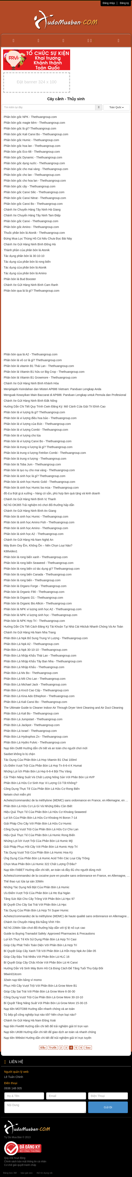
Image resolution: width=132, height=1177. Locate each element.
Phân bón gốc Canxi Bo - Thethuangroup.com (33, 203)
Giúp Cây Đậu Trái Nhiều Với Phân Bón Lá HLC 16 (37, 956)
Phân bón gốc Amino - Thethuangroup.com (31, 227)
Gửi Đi (108, 1107)
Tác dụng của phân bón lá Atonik (25, 267)
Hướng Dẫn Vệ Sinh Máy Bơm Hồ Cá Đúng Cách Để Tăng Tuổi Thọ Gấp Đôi (53, 968)
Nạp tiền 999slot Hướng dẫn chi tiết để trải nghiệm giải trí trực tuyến (47, 1037)
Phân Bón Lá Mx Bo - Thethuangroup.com (31, 673)
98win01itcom (13, 974)
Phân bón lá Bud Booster (20, 279)
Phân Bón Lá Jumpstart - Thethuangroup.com (33, 719)
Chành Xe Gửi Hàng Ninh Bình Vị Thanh (30, 499)
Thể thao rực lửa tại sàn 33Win (24, 881)
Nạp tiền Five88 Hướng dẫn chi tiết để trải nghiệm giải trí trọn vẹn (46, 1026)
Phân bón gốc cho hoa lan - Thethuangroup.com (35, 180)
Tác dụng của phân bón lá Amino (25, 273)
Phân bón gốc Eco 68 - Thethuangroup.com (32, 151)
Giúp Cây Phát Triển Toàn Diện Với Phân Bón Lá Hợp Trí (40, 945)
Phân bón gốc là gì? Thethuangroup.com (30, 128)
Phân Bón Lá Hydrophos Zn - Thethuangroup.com (36, 736)
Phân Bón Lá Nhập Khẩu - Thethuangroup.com (34, 667)
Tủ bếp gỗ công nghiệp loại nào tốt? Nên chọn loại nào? (40, 1014)
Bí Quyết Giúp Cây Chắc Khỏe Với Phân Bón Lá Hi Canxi (41, 962)
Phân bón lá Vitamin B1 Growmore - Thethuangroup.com (40, 377)
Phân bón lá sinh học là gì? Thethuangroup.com (34, 476)
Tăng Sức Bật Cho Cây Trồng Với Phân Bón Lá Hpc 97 (39, 898)
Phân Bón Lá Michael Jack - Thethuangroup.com (35, 684)
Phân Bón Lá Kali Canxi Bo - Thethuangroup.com (35, 702)
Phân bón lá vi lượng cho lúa (22, 435)
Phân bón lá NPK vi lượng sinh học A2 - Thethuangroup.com (43, 609)
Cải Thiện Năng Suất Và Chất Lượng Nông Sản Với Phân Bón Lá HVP (49, 777)
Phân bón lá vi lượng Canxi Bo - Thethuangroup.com (38, 441)
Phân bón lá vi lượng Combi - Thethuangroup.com (36, 429)
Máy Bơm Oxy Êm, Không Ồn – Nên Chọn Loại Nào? (38, 545)
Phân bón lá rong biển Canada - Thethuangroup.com (38, 574)
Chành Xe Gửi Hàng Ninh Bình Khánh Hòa (31, 383)
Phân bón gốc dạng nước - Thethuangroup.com (34, 163)
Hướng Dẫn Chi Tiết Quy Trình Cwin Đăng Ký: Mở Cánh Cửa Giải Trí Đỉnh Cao (55, 406)
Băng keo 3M (10, 1173)
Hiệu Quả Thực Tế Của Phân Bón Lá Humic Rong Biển (39, 835)
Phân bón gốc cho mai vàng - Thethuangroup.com (36, 169)
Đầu (43, 1047)
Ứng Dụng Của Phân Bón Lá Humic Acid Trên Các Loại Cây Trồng (47, 858)
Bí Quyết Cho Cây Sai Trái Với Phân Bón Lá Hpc (35, 904)
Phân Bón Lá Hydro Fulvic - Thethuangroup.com (35, 742)
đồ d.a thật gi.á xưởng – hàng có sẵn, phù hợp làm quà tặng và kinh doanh (52, 493)
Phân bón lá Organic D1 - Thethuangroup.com (33, 597)
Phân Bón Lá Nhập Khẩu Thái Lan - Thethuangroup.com (40, 655)
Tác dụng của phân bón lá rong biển (27, 261)
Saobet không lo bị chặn (19, 754)
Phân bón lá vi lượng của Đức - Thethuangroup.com (37, 423)
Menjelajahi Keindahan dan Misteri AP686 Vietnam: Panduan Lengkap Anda (52, 389)
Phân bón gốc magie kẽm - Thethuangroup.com (34, 122)
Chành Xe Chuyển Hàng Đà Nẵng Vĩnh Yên (32, 922)
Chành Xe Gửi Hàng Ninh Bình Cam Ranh (31, 284)
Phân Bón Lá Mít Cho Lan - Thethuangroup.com (35, 678)
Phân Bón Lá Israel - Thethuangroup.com (30, 730)
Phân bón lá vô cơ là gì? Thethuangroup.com (33, 360)
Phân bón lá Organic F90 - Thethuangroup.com (34, 591)
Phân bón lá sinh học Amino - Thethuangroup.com (36, 528)
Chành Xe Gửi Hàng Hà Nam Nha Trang (30, 632)
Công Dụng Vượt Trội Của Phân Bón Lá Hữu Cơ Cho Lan (41, 829)
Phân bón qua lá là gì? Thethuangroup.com (31, 290)
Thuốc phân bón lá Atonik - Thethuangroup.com (34, 232)
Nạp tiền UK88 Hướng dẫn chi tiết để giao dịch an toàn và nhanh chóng (50, 1032)
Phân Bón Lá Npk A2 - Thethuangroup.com (31, 644)
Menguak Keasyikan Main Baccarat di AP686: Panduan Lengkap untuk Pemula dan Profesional (65, 395)
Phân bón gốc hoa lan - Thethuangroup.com (32, 145)
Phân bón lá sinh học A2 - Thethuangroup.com (34, 534)
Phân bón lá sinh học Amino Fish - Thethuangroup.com (39, 522)
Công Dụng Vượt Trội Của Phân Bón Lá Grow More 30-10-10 (43, 997)
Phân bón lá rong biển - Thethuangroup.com (32, 580)
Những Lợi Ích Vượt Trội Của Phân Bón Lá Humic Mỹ (38, 841)
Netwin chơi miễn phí (17, 794)
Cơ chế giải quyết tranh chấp (20, 1165)
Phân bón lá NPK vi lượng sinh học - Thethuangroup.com (40, 615)
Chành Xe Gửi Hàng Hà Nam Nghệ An (28, 539)
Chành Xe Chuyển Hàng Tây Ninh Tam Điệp (32, 215)
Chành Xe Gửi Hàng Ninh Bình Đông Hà (30, 244)
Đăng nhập (109, 3)
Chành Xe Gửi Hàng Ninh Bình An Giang (30, 510)
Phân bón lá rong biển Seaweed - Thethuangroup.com (38, 563)
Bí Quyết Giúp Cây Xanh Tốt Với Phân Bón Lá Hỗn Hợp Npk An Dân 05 (50, 951)
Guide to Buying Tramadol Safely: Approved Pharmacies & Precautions (49, 933)
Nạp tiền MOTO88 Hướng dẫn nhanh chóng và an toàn (39, 1008)
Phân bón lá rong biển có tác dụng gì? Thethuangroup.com (42, 568)
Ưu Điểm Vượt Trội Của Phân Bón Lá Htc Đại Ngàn (37, 893)
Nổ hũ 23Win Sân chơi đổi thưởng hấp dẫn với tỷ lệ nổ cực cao (44, 927)
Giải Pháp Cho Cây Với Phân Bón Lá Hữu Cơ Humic (38, 823)
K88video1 (10, 551)
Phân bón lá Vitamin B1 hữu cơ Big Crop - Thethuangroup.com (44, 371)
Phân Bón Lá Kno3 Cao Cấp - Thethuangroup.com (36, 690)
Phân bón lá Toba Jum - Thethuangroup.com (32, 464)
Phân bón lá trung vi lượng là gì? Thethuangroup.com (38, 447)
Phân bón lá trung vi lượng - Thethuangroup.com (35, 458)
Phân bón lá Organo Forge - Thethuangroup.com (35, 586)
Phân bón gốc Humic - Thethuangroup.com (31, 140)
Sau (87, 1047)
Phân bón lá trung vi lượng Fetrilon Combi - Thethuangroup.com (45, 452)
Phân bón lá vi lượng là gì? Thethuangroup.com (34, 412)
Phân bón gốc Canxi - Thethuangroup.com (31, 221)
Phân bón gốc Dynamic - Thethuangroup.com (33, 157)
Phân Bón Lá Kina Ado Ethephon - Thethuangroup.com (39, 696)
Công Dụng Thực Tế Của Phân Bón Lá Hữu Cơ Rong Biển (42, 788)
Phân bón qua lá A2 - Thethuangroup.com (31, 354)
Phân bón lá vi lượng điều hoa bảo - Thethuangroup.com (40, 418)
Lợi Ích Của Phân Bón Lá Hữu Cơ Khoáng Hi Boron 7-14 (40, 817)
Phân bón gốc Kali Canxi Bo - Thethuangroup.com (36, 134)
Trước (53, 1047)
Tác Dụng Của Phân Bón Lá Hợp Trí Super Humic (36, 910)
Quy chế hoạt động (14, 1158)
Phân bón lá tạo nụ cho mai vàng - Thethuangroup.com (39, 470)
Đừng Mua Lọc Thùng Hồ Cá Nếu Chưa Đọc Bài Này (38, 238)
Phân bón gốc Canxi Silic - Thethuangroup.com (34, 192)
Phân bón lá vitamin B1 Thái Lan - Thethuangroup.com (39, 366)
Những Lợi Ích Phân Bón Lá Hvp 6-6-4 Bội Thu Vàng (38, 771)
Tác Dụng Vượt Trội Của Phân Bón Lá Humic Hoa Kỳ (38, 852)
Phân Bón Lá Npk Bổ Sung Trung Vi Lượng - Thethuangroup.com (46, 638)
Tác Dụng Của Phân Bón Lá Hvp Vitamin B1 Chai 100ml (40, 759)
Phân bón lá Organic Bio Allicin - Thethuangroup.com (38, 603)
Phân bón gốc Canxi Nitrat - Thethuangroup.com (35, 198)
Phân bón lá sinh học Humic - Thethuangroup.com (36, 516)
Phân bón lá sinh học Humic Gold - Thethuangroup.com (39, 481)
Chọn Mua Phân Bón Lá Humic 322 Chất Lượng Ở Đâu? (40, 864)
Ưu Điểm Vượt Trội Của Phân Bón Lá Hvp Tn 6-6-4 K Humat (43, 765)
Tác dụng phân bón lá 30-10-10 (24, 256)
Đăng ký (124, 3)
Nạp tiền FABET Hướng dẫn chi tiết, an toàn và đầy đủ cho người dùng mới (52, 869)
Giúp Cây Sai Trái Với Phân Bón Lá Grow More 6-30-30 (39, 991)
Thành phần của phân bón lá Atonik (27, 250)
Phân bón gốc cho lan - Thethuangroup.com (32, 174)
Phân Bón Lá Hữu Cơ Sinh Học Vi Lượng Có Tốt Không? (40, 783)
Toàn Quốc (116, 107)
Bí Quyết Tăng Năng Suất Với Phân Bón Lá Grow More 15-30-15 (45, 1003)
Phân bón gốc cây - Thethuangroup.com (29, 186)
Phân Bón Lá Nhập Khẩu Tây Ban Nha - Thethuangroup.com (43, 661)
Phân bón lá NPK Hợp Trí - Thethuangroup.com (34, 620)
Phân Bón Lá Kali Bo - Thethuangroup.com (31, 713)
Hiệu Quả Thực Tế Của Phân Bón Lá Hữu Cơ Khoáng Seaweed (45, 812)
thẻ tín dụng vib (44, 1173)
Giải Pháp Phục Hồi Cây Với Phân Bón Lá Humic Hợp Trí (41, 846)
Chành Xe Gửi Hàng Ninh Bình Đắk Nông (30, 400)
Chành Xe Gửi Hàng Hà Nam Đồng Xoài (30, 1020)
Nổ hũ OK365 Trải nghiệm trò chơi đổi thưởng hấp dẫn (39, 505)
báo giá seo (26, 1173)
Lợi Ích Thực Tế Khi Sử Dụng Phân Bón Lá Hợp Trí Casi (40, 939)
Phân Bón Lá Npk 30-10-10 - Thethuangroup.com (35, 649)
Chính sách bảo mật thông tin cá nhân (25, 1161)
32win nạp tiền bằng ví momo (23, 980)
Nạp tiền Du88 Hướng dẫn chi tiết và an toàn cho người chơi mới (45, 748)
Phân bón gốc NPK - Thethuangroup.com (30, 117)
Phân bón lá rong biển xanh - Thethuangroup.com (36, 557)
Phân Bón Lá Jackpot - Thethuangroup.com (32, 725)
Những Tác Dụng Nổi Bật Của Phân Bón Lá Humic (36, 887)
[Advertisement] (66, 323)
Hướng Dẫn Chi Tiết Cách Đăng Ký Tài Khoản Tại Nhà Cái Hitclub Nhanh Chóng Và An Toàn (63, 626)
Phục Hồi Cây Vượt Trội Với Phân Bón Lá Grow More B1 (40, 985)
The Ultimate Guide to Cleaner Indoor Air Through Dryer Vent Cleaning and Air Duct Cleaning (63, 707)
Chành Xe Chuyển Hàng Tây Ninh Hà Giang (32, 209)
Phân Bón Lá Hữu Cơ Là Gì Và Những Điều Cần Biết (38, 806)
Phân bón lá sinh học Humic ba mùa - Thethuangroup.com (41, 487)
